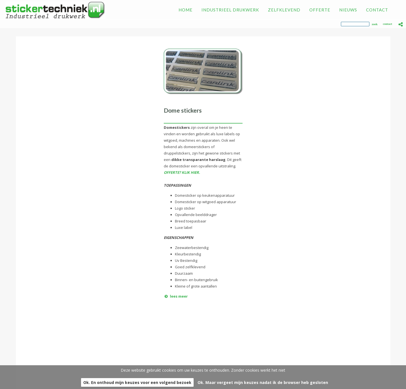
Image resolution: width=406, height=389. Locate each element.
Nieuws (17, 361)
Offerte (17, 354)
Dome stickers (183, 110)
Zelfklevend (22, 348)
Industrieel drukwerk (31, 341)
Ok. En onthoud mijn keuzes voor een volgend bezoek (137, 382)
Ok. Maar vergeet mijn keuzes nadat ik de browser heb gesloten (263, 382)
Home (16, 335)
